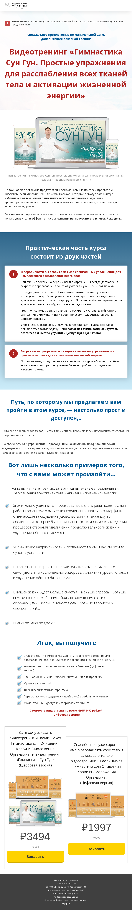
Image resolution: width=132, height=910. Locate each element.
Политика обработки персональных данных (66, 900)
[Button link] (35, 857)
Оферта (66, 903)
